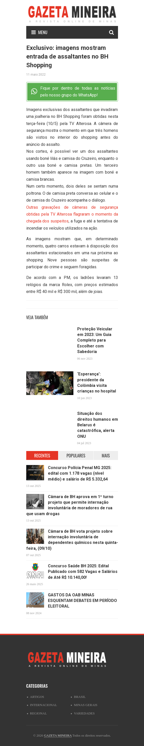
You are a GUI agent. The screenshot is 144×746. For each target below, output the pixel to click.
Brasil (80, 697)
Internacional (43, 705)
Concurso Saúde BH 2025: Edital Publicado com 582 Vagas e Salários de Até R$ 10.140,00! (82, 572)
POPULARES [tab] (76, 455)
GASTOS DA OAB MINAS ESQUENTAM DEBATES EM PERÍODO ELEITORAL (82, 601)
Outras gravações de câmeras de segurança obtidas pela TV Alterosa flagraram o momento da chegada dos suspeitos (72, 214)
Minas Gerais (85, 705)
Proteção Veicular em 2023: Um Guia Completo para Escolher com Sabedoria (94, 340)
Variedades (84, 713)
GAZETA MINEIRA (58, 735)
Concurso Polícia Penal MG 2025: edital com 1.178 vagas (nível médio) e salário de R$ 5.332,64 (79, 473)
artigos (37, 697)
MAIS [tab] (106, 455)
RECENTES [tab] (42, 455)
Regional (38, 713)
